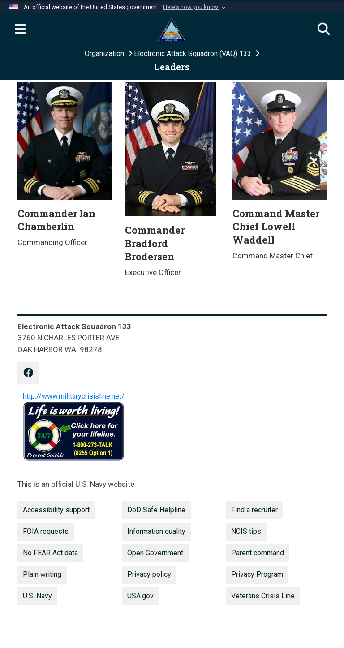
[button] (195, 7)
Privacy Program (257, 574)
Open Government (155, 553)
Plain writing (42, 574)
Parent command (257, 553)
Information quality (156, 531)
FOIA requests (46, 531)
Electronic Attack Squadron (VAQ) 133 (193, 53)
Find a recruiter (254, 510)
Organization (105, 53)
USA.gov (140, 596)
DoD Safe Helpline (156, 510)
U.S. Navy (37, 596)
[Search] (324, 29)
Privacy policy (149, 574)
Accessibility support (56, 510)
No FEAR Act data (50, 553)
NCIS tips (246, 531)
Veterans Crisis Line (263, 596)
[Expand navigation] (20, 29)
